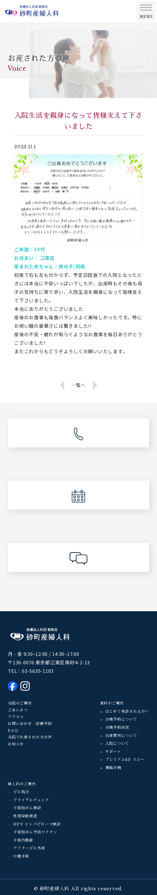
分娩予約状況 (117, 727)
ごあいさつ (18, 710)
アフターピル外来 (29, 848)
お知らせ (16, 744)
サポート (113, 752)
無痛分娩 (113, 768)
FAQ (13, 731)
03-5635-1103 (38, 670)
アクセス (16, 717)
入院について (117, 743)
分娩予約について (121, 719)
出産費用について (121, 736)
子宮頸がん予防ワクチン (35, 832)
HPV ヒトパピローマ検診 (37, 824)
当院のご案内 (20, 703)
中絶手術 (21, 856)
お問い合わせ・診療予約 (30, 724)
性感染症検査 (25, 816)
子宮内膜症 (23, 840)
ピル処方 (21, 792)
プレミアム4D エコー (124, 759)
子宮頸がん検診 (27, 808)
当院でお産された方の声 (30, 737)
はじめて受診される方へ (127, 711)
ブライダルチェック (31, 800)
